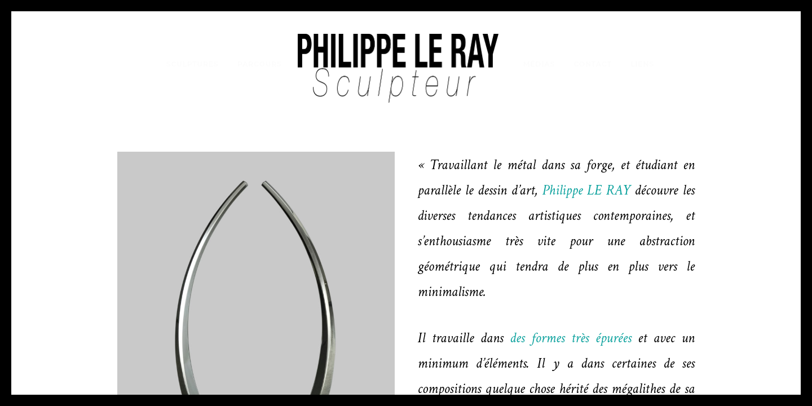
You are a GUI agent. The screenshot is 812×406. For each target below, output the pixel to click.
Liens (642, 64)
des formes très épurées (571, 338)
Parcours (259, 64)
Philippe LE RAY (588, 190)
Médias (539, 64)
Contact (593, 64)
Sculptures (192, 64)
